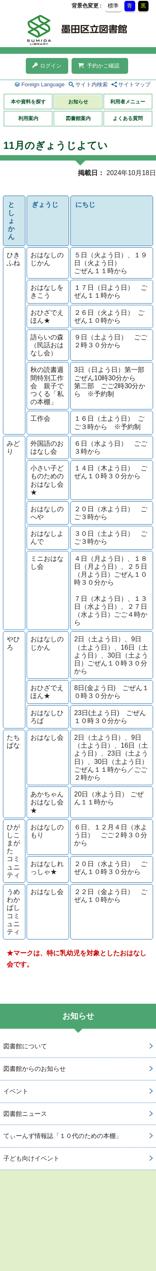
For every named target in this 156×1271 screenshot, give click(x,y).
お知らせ (78, 102)
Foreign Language (42, 84)
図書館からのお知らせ (34, 1068)
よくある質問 (128, 118)
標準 (113, 6)
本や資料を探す (28, 102)
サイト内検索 (91, 84)
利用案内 (28, 118)
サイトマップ (134, 84)
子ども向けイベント (31, 1158)
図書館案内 (78, 118)
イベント (15, 1091)
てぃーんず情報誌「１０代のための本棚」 (62, 1135)
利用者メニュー (127, 102)
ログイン (47, 66)
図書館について (25, 1046)
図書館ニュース (25, 1113)
